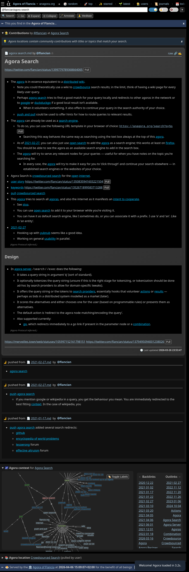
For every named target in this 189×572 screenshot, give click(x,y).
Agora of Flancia (44, 566)
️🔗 (175, 53)
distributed (71, 82)
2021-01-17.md (41, 418)
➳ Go (21, 16)
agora (21, 82)
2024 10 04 (173, 505)
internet (84, 175)
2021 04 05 (146, 515)
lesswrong (23, 444)
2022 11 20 (173, 491)
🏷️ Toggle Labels (118, 476)
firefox (170, 143)
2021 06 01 (146, 524)
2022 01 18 (146, 533)
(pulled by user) (43, 557)
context (36, 403)
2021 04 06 (146, 519)
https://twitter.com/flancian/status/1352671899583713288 (63, 187)
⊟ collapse (49, 16)
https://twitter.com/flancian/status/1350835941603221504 (64, 181)
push (13, 393)
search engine (68, 121)
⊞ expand (34, 16)
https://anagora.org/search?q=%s (146, 126)
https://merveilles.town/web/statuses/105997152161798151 (45, 341)
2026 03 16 (146, 538)
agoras (53, 199)
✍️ (180, 53)
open (74, 175)
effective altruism (27, 450)
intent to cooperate (126, 199)
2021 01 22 (146, 496)
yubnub (45, 232)
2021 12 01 (146, 528)
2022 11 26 (173, 496)
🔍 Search (8, 15)
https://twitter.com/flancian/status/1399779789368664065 (44, 70)
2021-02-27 (32, 143)
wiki (81, 82)
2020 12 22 (146, 482)
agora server (22, 269)
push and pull (26, 114)
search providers (84, 291)
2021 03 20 (146, 510)
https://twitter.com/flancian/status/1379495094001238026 (125, 341)
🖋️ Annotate (67, 15)
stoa (25, 204)
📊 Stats (139, 566)
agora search (37, 98)
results (158, 291)
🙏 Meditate (85, 15)
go (25, 323)
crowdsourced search (46, 175)
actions (145, 291)
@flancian (40, 33)
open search (78, 143)
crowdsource (81, 87)
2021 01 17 (146, 491)
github (20, 432)
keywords (17, 187)
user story (17, 181)
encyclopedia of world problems (37, 438)
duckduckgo (42, 103)
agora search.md (20, 53)
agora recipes (148, 547)
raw (170, 53)
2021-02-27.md (41, 361)
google (25, 103)
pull (87, 69)
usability (50, 238)
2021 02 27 (146, 501)
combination (141, 323)
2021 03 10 (146, 505)
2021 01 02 (146, 487)
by (93, 361)
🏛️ (30, 566)
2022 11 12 (173, 487)
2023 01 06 (173, 501)
